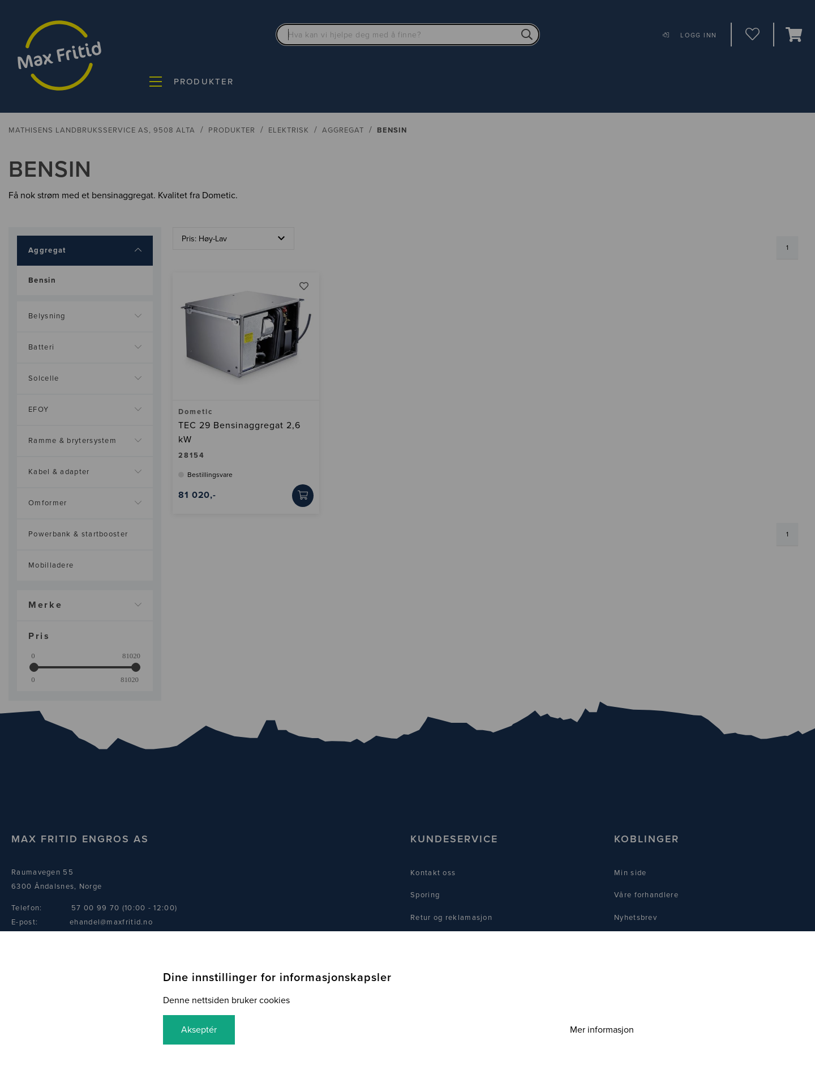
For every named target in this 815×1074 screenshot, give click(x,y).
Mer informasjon (602, 1029)
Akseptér (199, 1029)
